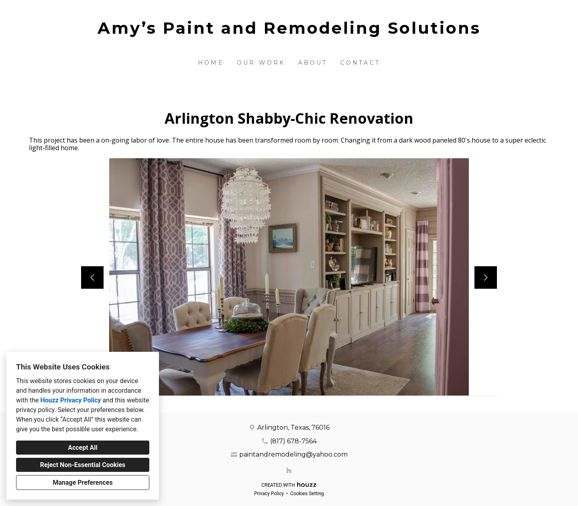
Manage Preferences (82, 482)
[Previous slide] (92, 277)
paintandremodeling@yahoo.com (293, 454)
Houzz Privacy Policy (70, 400)
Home (211, 62)
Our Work (261, 62)
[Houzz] (289, 470)
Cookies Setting (307, 493)
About (313, 62)
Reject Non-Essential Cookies (83, 465)
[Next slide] (485, 277)
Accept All (83, 447)
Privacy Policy (269, 493)
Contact (360, 62)
